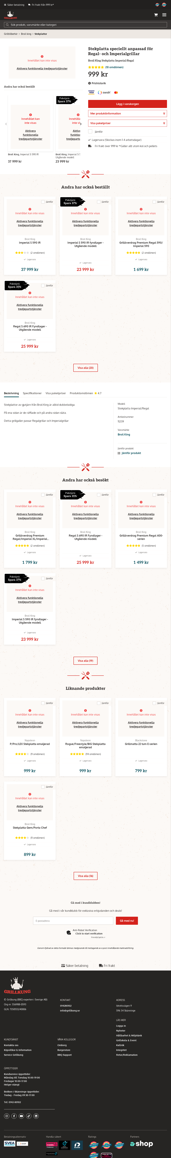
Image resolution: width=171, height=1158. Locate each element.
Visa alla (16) (85, 876)
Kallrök (120, 1045)
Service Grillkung (13, 1054)
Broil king (26, 33)
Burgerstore (63, 1050)
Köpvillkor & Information (18, 1050)
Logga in (121, 1025)
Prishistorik (97, 83)
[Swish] (22, 1143)
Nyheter (120, 1030)
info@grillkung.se (70, 1010)
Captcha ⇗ (98, 937)
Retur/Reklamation (127, 1054)
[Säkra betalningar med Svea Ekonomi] (9, 1143)
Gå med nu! (127, 920)
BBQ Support (64, 1054)
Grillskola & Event (126, 1040)
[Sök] (85, 24)
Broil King (124, 434)
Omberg (62, 1045)
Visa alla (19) (85, 660)
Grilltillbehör (11, 33)
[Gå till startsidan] (10, 15)
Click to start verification (89, 933)
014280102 (65, 1005)
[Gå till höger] (80, 124)
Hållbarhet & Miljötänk (129, 1035)
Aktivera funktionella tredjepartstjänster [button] (42, 68)
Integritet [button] (121, 1050)
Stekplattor (41, 33)
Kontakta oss (11, 1045)
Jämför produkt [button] (129, 453)
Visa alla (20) (86, 367)
